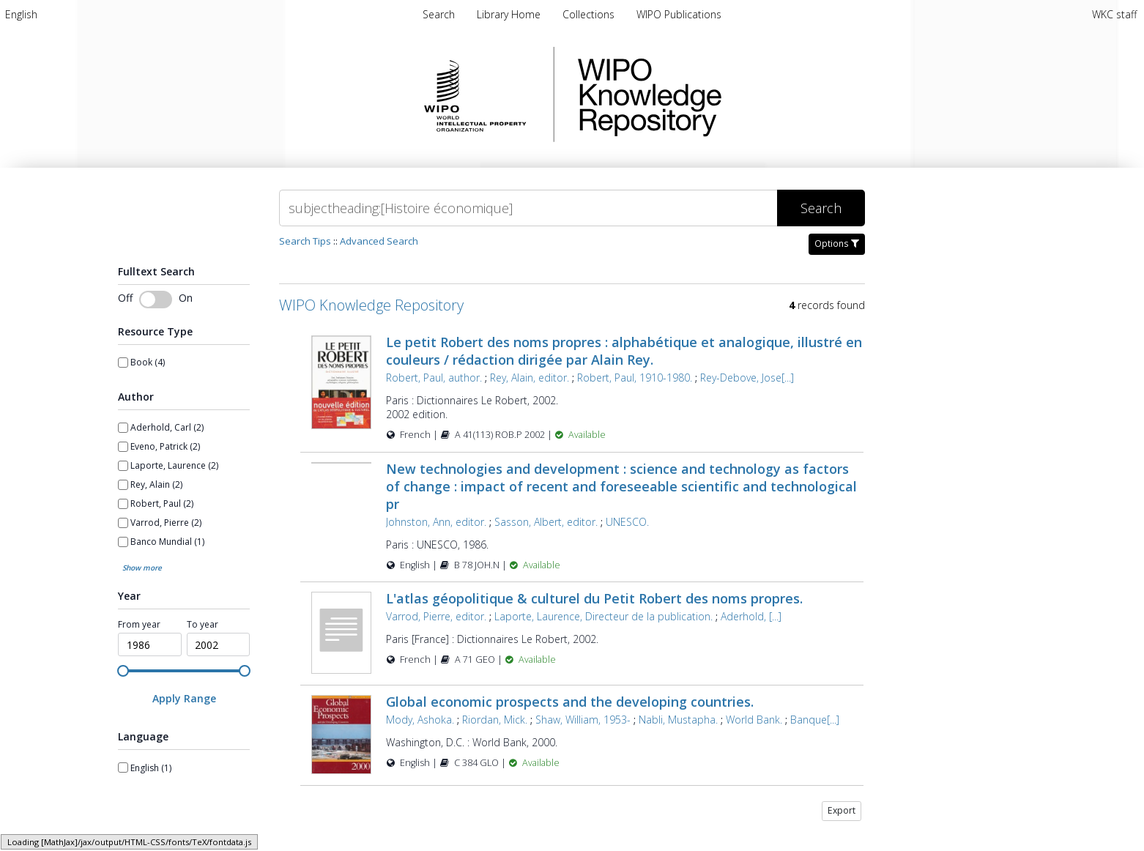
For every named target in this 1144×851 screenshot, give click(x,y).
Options (836, 243)
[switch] (155, 299)
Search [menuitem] (439, 14)
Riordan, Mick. (494, 719)
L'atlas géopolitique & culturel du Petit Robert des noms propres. (594, 598)
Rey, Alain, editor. (529, 377)
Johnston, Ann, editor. (436, 522)
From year (139, 625)
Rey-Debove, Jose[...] (747, 377)
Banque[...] (814, 719)
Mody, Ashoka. (420, 719)
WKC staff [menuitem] (1114, 14)
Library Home (510, 14)
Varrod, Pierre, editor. (436, 616)
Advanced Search (379, 241)
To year (202, 625)
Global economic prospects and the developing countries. (570, 701)
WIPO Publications (678, 14)
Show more (142, 567)
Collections (589, 14)
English (21, 14)
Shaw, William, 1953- (583, 719)
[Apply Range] (184, 698)
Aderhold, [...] (751, 616)
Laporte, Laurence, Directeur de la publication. (603, 616)
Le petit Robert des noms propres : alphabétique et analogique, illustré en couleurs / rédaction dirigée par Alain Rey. (624, 350)
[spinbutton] (150, 644)
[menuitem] (21, 14)
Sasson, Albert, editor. (546, 522)
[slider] (123, 671)
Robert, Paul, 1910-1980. (634, 377)
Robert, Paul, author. (434, 377)
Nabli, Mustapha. (678, 719)
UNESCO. (627, 522)
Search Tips (305, 241)
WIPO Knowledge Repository (709, 94)
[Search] (528, 208)
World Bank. (754, 719)
